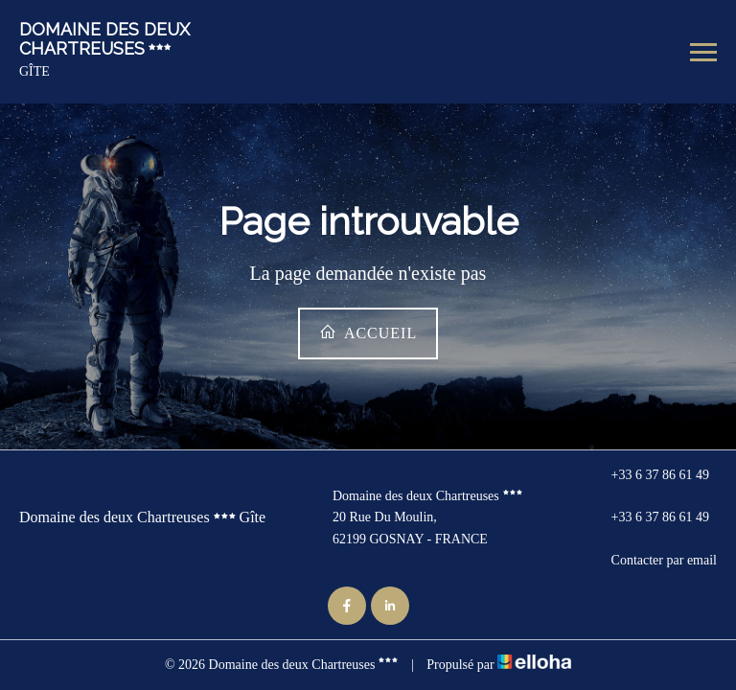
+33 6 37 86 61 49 (649, 475)
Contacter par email (653, 560)
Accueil (368, 332)
